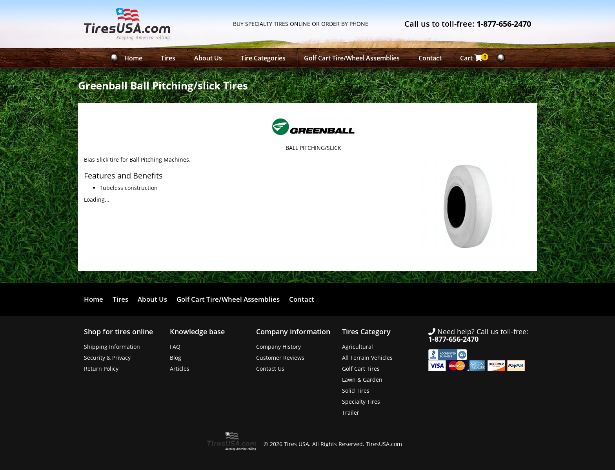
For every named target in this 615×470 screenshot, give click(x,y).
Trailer (350, 412)
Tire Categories (263, 58)
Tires (168, 58)
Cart (473, 57)
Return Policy (101, 368)
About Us (208, 58)
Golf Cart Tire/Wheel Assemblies (352, 58)
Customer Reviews (280, 357)
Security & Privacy (107, 357)
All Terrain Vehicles (367, 357)
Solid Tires (355, 390)
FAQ (175, 346)
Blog (175, 357)
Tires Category (366, 331)
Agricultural (357, 346)
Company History (278, 346)
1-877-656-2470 (504, 23)
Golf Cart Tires (361, 368)
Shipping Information (112, 346)
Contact (430, 58)
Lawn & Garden (362, 379)
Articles (179, 368)
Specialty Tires (361, 401)
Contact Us (270, 368)
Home (133, 58)
